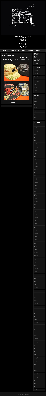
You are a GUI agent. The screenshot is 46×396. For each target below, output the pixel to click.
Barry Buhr (35, 110)
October (35, 150)
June (34, 138)
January (35, 128)
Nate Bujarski (35, 98)
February (35, 127)
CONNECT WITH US (15, 50)
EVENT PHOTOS (39, 50)
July (34, 137)
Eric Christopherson (36, 111)
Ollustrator (23, 394)
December (35, 130)
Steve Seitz (35, 87)
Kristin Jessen (35, 105)
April (34, 124)
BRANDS (23, 50)
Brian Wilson (35, 117)
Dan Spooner (35, 108)
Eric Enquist (35, 113)
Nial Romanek (35, 107)
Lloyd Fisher (35, 91)
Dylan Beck (35, 90)
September (35, 134)
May (34, 140)
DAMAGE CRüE (30, 50)
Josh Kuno (35, 80)
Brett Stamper (35, 101)
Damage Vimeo (36, 70)
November (35, 131)
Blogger (28, 394)
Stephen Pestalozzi (36, 81)
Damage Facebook (36, 73)
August (35, 153)
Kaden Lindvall (36, 78)
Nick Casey (35, 84)
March (35, 125)
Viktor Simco (35, 114)
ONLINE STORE (6, 50)
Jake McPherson (36, 97)
